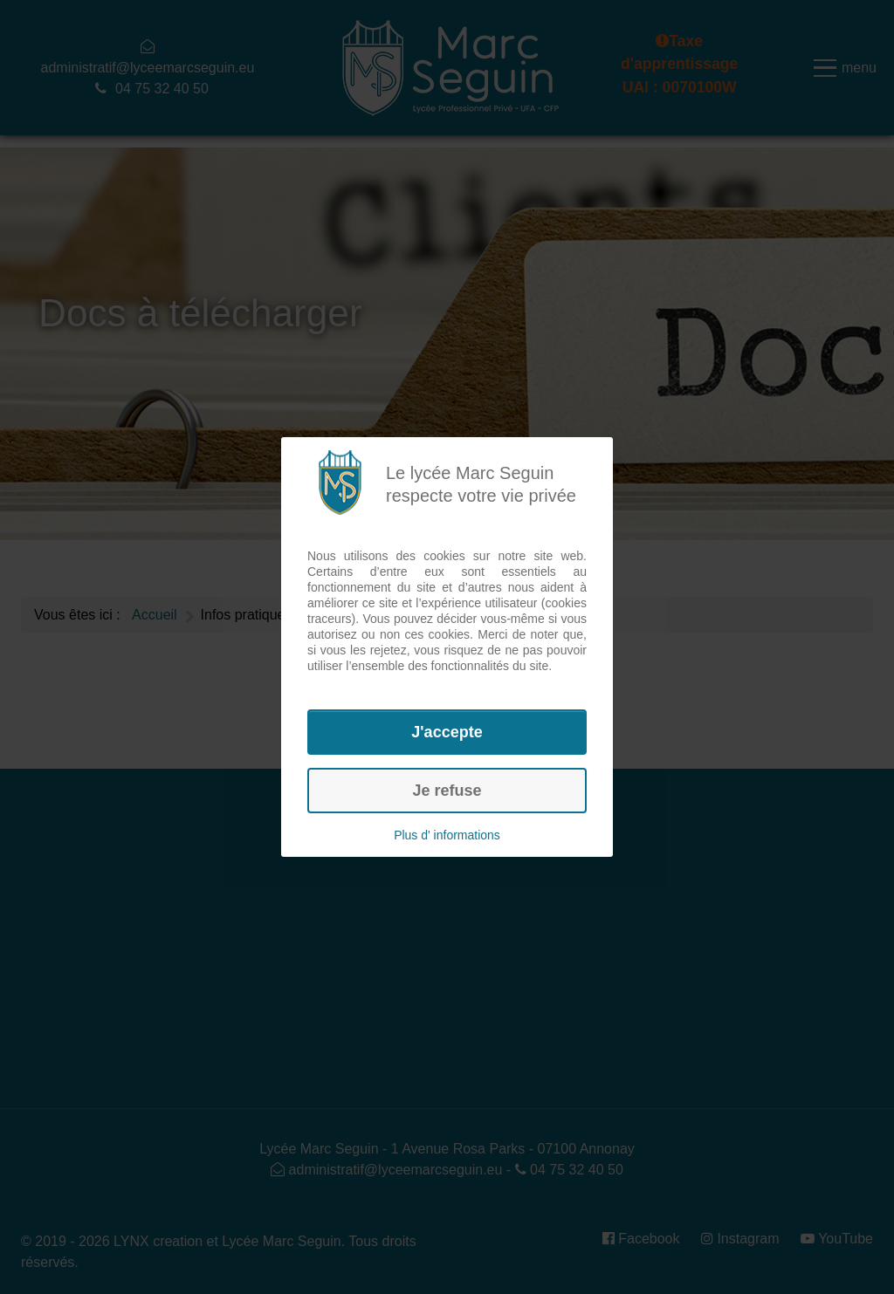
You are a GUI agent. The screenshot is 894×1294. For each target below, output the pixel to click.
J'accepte (446, 732)
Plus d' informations (447, 835)
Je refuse (446, 790)
